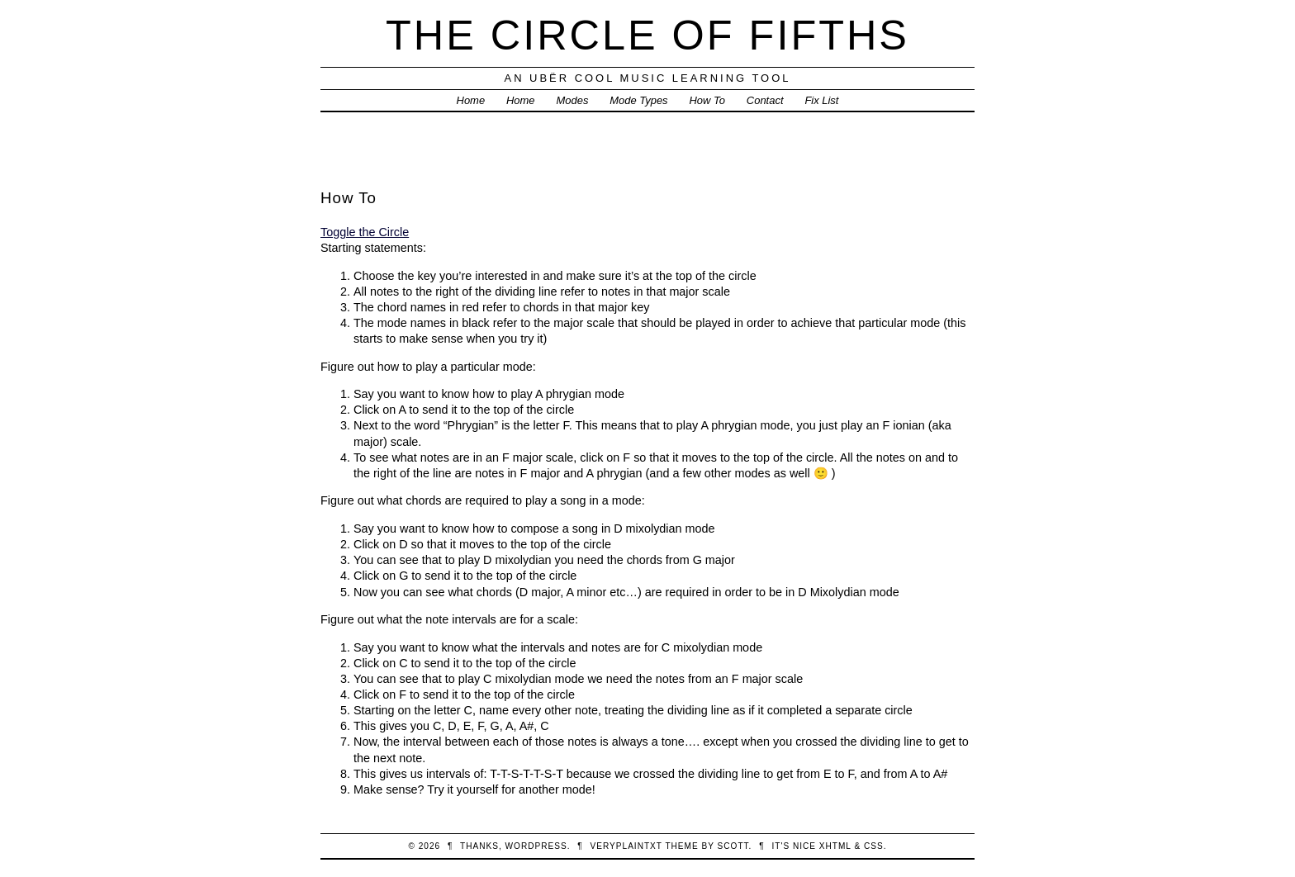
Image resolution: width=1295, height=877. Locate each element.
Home (471, 100)
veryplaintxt (626, 846)
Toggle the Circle (364, 232)
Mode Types (638, 100)
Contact (765, 100)
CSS (874, 846)
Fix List (821, 100)
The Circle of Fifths (647, 35)
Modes (572, 100)
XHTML (835, 846)
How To (707, 100)
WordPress (536, 846)
